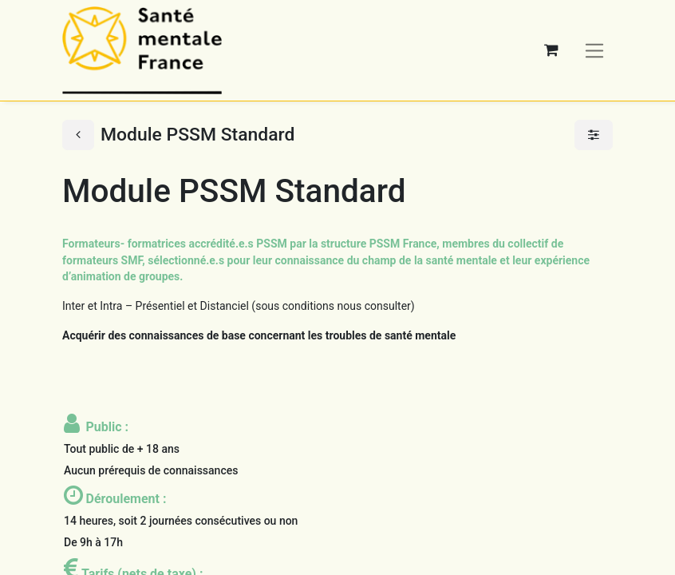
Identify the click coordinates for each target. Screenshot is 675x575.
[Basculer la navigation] (595, 50)
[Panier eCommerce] (551, 50)
